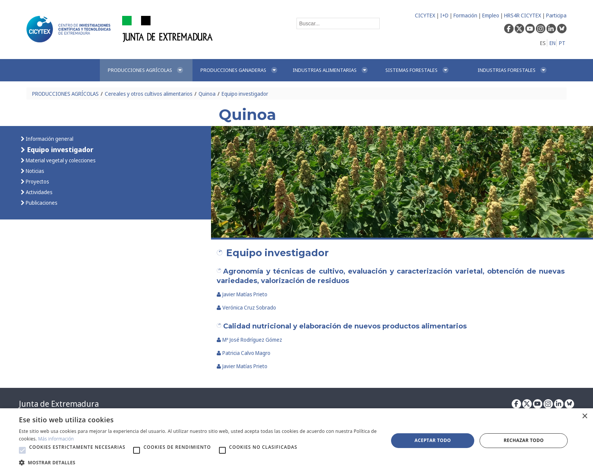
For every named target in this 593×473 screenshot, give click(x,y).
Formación (465, 15)
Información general (49, 138)
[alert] (296, 440)
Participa (556, 15)
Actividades (39, 192)
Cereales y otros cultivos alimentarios (148, 93)
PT (562, 43)
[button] (22, 450)
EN (553, 43)
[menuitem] (146, 70)
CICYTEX (425, 15)
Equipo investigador (245, 93)
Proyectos (37, 181)
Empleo (490, 15)
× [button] (584, 416)
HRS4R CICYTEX (522, 15)
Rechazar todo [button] (524, 440)
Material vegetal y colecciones (60, 160)
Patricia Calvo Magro (243, 352)
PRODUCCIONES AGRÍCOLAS (65, 93)
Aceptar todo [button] (432, 440)
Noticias (34, 170)
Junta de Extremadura (59, 403)
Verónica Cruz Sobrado (246, 307)
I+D (444, 15)
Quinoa (207, 93)
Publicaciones (41, 202)
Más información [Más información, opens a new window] (56, 439)
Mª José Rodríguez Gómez (249, 339)
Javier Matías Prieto (242, 294)
